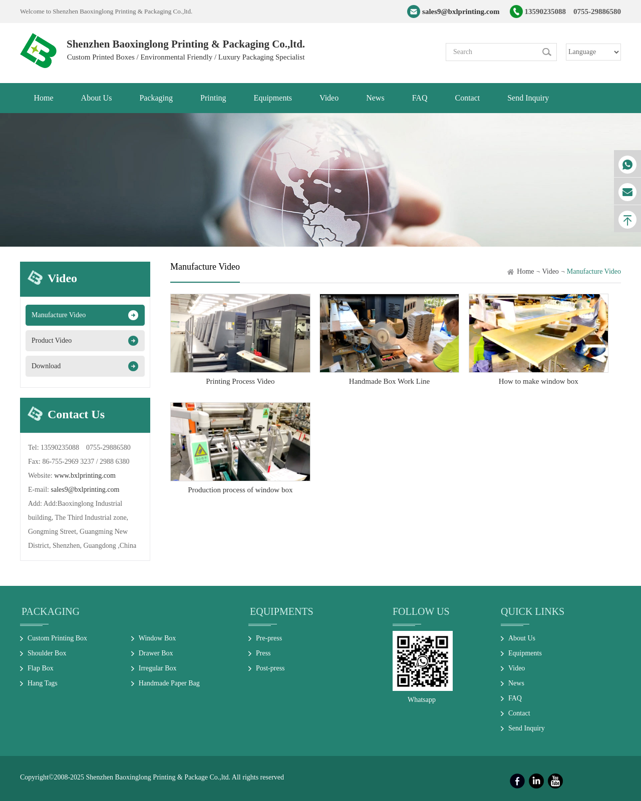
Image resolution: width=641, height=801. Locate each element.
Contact (519, 713)
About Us (521, 638)
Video (550, 271)
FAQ (515, 698)
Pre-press (269, 638)
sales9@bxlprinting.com (460, 12)
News (516, 683)
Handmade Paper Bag (169, 683)
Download (46, 366)
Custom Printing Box (57, 638)
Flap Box (41, 668)
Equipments (281, 611)
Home (525, 271)
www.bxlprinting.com (85, 475)
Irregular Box (158, 668)
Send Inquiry (526, 728)
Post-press (270, 668)
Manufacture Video (59, 315)
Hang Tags (43, 683)
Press (263, 653)
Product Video (52, 340)
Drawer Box (156, 653)
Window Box (157, 638)
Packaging (51, 611)
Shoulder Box (47, 653)
